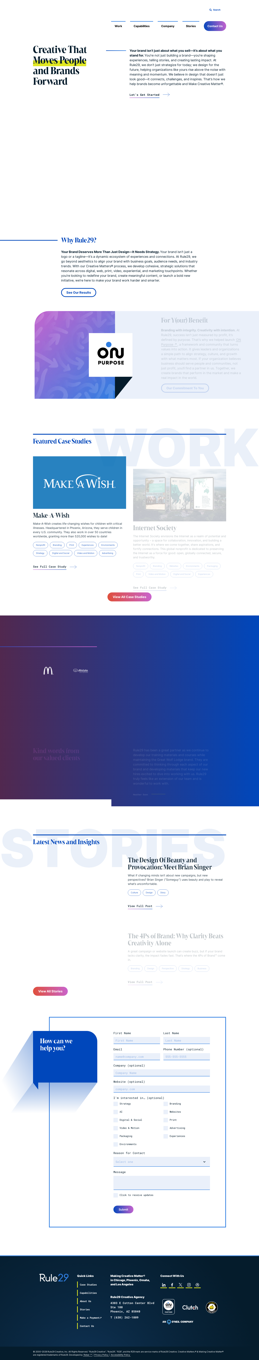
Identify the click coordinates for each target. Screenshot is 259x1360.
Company (167, 26)
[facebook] (172, 1284)
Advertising (177, 1128)
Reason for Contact (129, 1153)
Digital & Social (131, 1119)
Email (117, 1049)
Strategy (125, 1103)
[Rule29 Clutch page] (190, 1307)
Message (119, 1172)
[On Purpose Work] (168, 1307)
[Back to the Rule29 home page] (40, 20)
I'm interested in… (138, 1098)
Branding (175, 1103)
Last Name (171, 1033)
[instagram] (189, 1284)
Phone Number (183, 1049)
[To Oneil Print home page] (177, 1322)
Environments (128, 1144)
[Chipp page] (212, 1307)
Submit (123, 1209)
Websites (175, 1111)
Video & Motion (129, 1128)
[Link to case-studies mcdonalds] (47, 670)
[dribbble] (197, 1284)
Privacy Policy (101, 1354)
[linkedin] (163, 1284)
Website (129, 1081)
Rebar (86, 1354)
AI (121, 1111)
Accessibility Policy (120, 1354)
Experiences (177, 1136)
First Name (122, 1033)
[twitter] (180, 1284)
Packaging (126, 1136)
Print (173, 1119)
